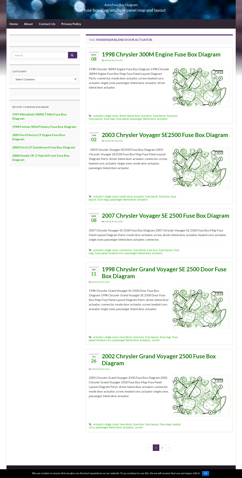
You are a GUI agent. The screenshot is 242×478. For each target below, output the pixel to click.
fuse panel (122, 118)
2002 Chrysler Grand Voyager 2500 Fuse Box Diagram (159, 359)
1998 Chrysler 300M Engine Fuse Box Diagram (161, 54)
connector (125, 250)
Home (13, 24)
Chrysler (118, 60)
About (28, 24)
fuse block (159, 115)
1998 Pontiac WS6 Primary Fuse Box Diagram (44, 126)
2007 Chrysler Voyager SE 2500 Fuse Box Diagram (165, 215)
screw (155, 340)
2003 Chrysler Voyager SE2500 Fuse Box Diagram (165, 134)
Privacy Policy (71, 24)
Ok (205, 473)
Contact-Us (47, 24)
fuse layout (96, 118)
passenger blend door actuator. (149, 118)
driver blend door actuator (135, 115)
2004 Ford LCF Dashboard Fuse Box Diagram (43, 147)
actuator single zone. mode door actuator (118, 196)
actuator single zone (105, 115)
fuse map (109, 118)
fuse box (172, 115)
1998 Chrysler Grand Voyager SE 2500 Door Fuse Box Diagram (164, 272)
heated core (116, 253)
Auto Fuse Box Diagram (121, 3)
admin (108, 60)
